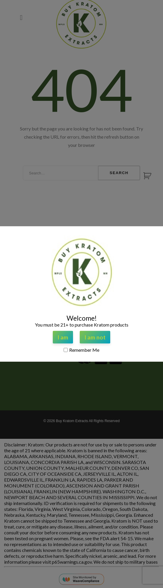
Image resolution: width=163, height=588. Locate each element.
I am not (95, 337)
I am (62, 337)
